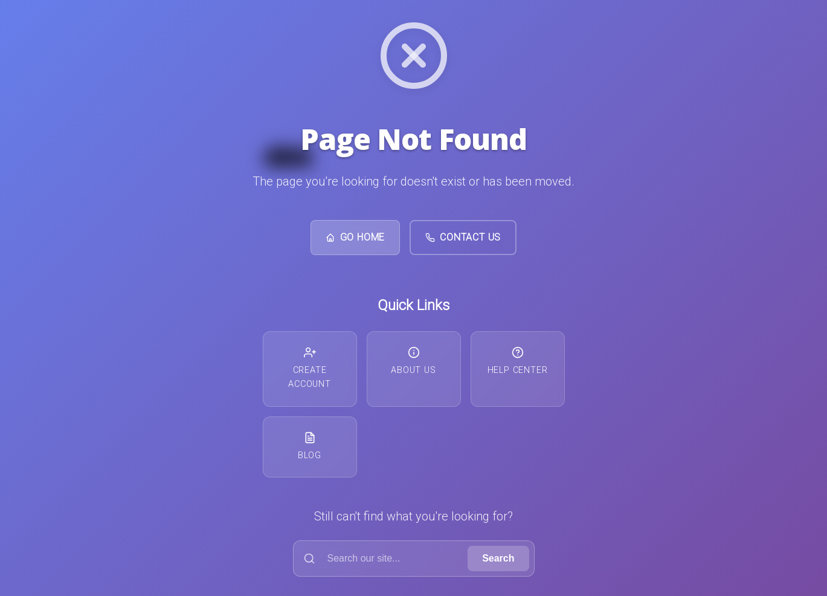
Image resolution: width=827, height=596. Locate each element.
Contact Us (463, 237)
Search (498, 558)
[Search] (383, 558)
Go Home (355, 237)
